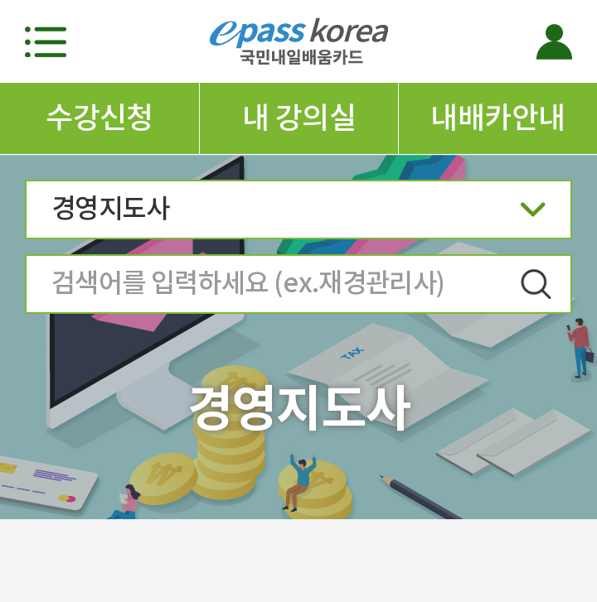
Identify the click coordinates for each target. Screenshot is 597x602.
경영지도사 (298, 214)
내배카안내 (497, 118)
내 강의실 (299, 118)
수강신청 (99, 118)
